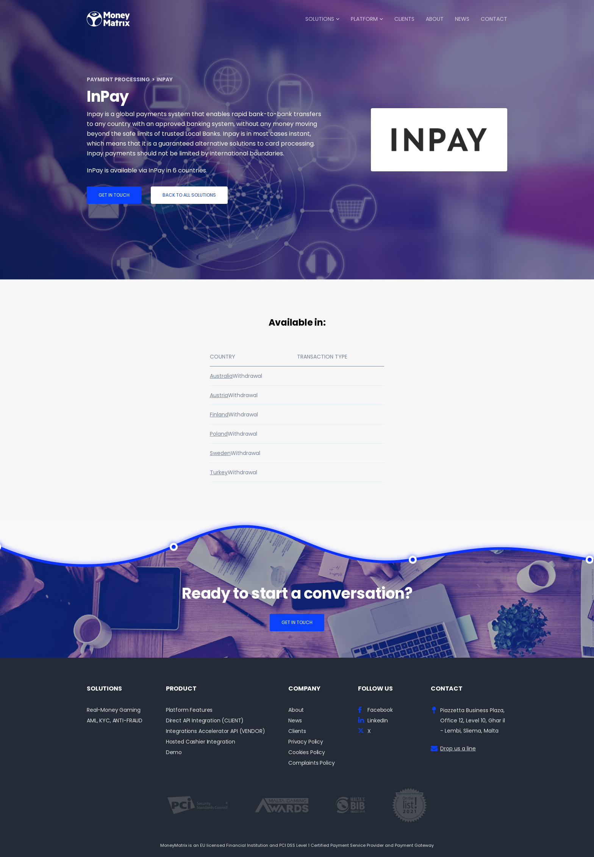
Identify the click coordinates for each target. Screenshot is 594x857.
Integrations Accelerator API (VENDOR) (215, 731)
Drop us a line (458, 748)
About (435, 19)
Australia (221, 376)
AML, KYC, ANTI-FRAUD (114, 720)
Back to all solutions (189, 195)
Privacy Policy (305, 741)
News (462, 19)
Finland (219, 414)
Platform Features (189, 710)
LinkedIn (377, 720)
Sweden (220, 453)
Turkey (219, 472)
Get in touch (114, 195)
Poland (219, 434)
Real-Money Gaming (114, 710)
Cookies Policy (306, 752)
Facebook (380, 710)
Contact (494, 19)
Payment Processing (118, 79)
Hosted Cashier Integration (200, 741)
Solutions (319, 19)
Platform (364, 19)
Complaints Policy (311, 763)
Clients (404, 19)
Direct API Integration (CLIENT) (205, 720)
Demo (174, 752)
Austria (219, 395)
